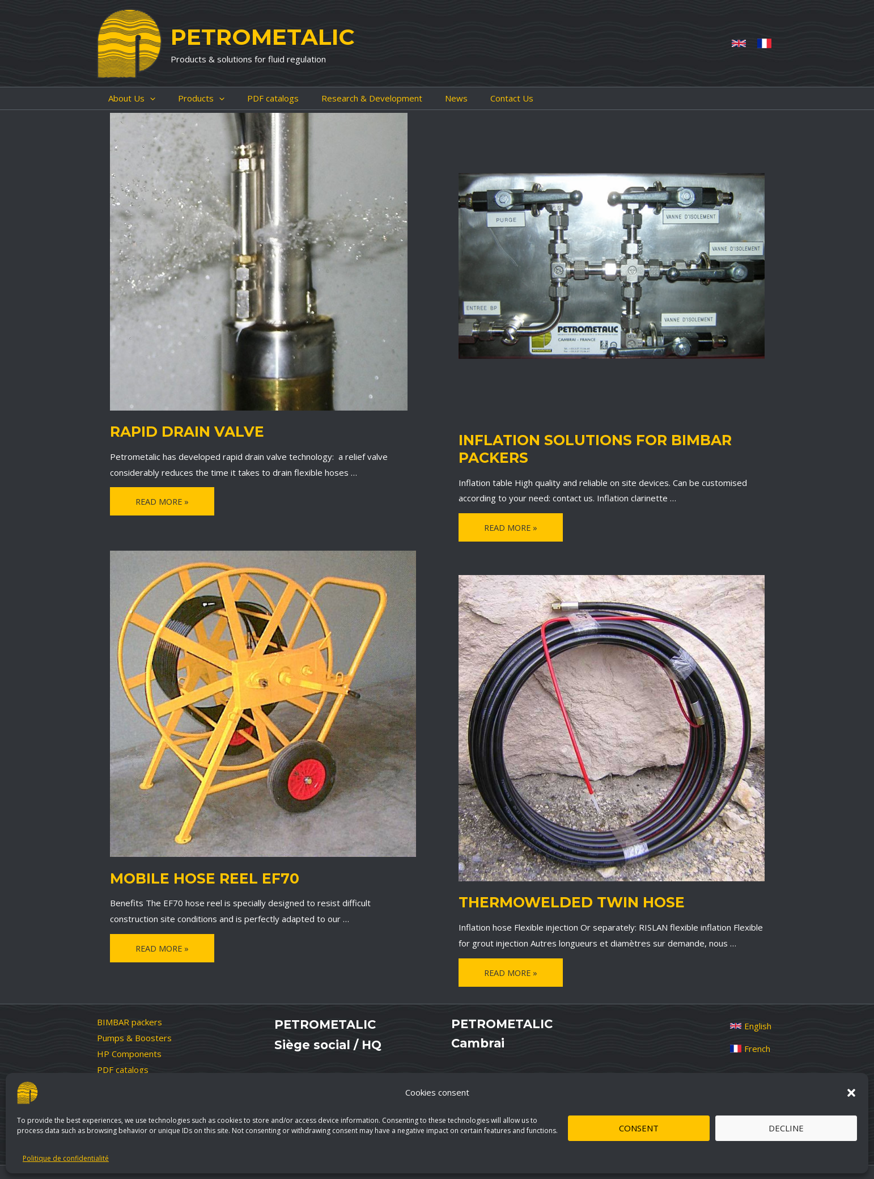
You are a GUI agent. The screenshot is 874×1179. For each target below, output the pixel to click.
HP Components (129, 1048)
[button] (851, 1092)
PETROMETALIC (262, 36)
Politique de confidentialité (66, 1158)
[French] (764, 43)
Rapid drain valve (179, 430)
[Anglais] (739, 43)
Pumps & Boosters (134, 1032)
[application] (138, 98)
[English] (750, 1020)
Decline (786, 1128)
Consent (639, 1128)
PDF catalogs (123, 1064)
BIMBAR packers (129, 1016)
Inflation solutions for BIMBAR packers (582, 447)
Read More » (163, 502)
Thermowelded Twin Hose (560, 901)
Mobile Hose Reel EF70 (194, 877)
